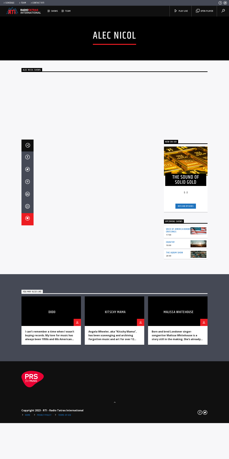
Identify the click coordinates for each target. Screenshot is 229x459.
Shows (54, 11)
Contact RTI (37, 3)
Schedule (8, 3)
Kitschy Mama (115, 409)
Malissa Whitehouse (179, 409)
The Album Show (174, 349)
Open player (204, 11)
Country (170, 339)
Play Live (181, 11)
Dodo (52, 409)
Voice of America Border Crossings (178, 327)
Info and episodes (186, 303)
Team (22, 3)
